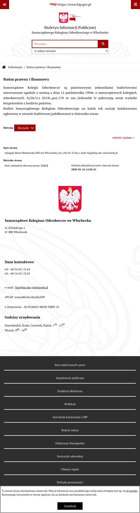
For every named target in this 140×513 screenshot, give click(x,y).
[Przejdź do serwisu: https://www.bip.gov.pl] (70, 4)
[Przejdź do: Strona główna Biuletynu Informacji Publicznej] (4, 67)
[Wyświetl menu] (135, 4)
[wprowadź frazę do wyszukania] (65, 44)
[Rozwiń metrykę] (25, 128)
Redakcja (70, 404)
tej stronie (131, 490)
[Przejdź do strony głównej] (70, 24)
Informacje (15, 67)
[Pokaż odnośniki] (4, 4)
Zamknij (70, 506)
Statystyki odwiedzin (70, 456)
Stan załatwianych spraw (70, 365)
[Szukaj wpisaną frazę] (103, 44)
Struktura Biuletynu (70, 391)
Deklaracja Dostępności (70, 443)
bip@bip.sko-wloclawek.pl (31, 287)
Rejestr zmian (70, 430)
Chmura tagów (70, 469)
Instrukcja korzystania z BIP (70, 417)
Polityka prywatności (70, 482)
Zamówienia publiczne (70, 378)
